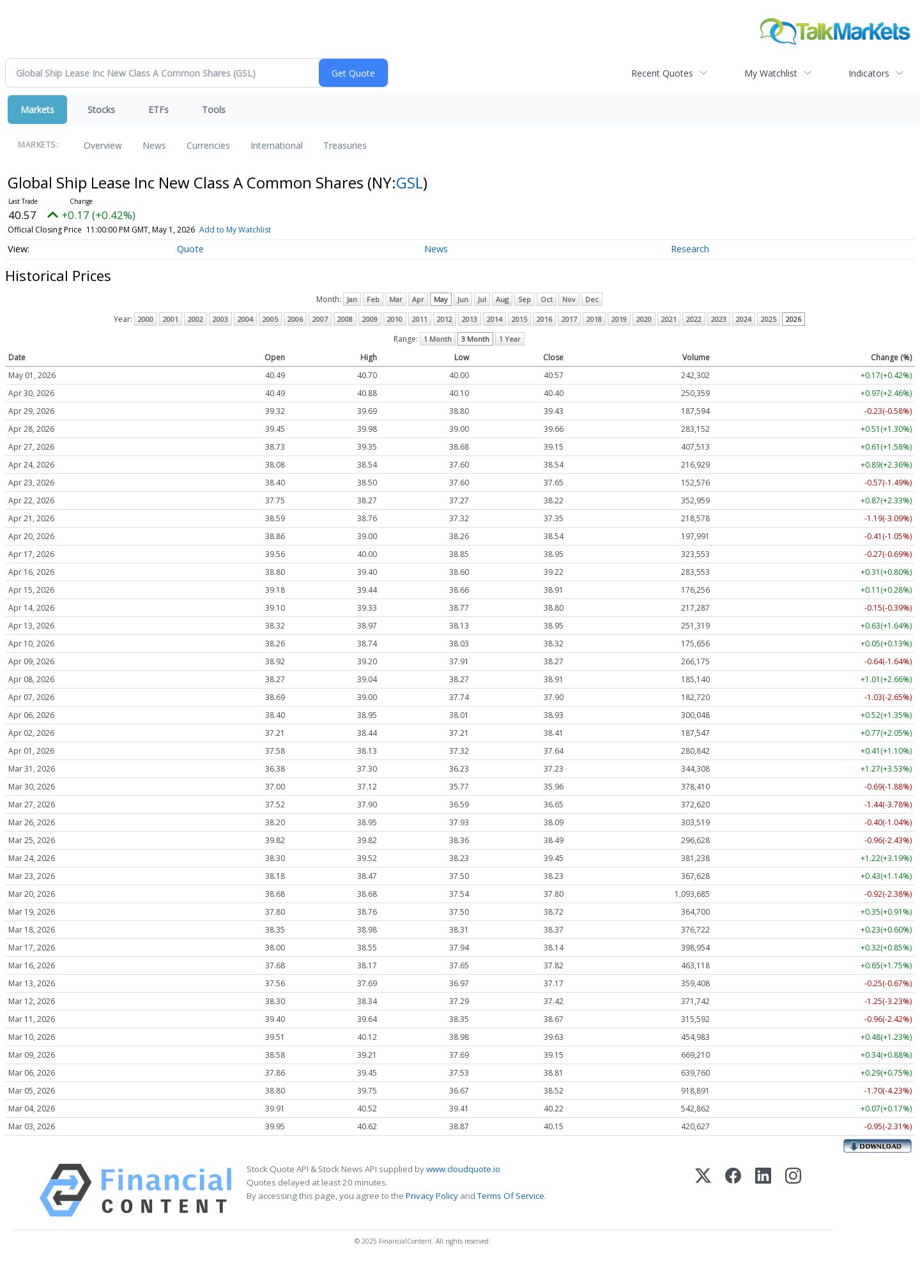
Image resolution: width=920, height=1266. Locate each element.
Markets (37, 109)
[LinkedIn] (763, 1190)
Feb (373, 299)
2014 (494, 319)
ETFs (158, 109)
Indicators (868, 73)
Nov (569, 299)
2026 (793, 319)
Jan (352, 299)
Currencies (208, 145)
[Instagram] (793, 1190)
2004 (245, 319)
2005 (270, 319)
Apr (418, 299)
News (154, 145)
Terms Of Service (510, 1195)
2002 (195, 319)
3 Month (475, 339)
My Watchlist (770, 73)
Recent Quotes (662, 73)
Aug (502, 299)
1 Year (510, 339)
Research (690, 249)
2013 (469, 319)
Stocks (101, 109)
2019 (619, 319)
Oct (546, 299)
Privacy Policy (432, 1195)
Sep (524, 299)
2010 (394, 319)
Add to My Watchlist (253, 229)
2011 (419, 319)
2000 (145, 319)
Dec (592, 299)
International (276, 145)
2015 (519, 319)
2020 (644, 319)
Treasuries (345, 145)
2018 (594, 319)
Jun (462, 299)
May (441, 299)
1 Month (438, 339)
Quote (190, 249)
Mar (395, 299)
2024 (743, 319)
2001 (170, 319)
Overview (103, 145)
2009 (370, 319)
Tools (214, 109)
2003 (220, 319)
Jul (482, 299)
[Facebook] (733, 1190)
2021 (669, 319)
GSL (409, 182)
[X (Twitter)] (703, 1190)
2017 (569, 319)
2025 (768, 319)
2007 (320, 319)
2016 (544, 319)
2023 (718, 319)
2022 (694, 319)
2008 (345, 319)
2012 (444, 319)
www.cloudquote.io (463, 1169)
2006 (295, 319)
